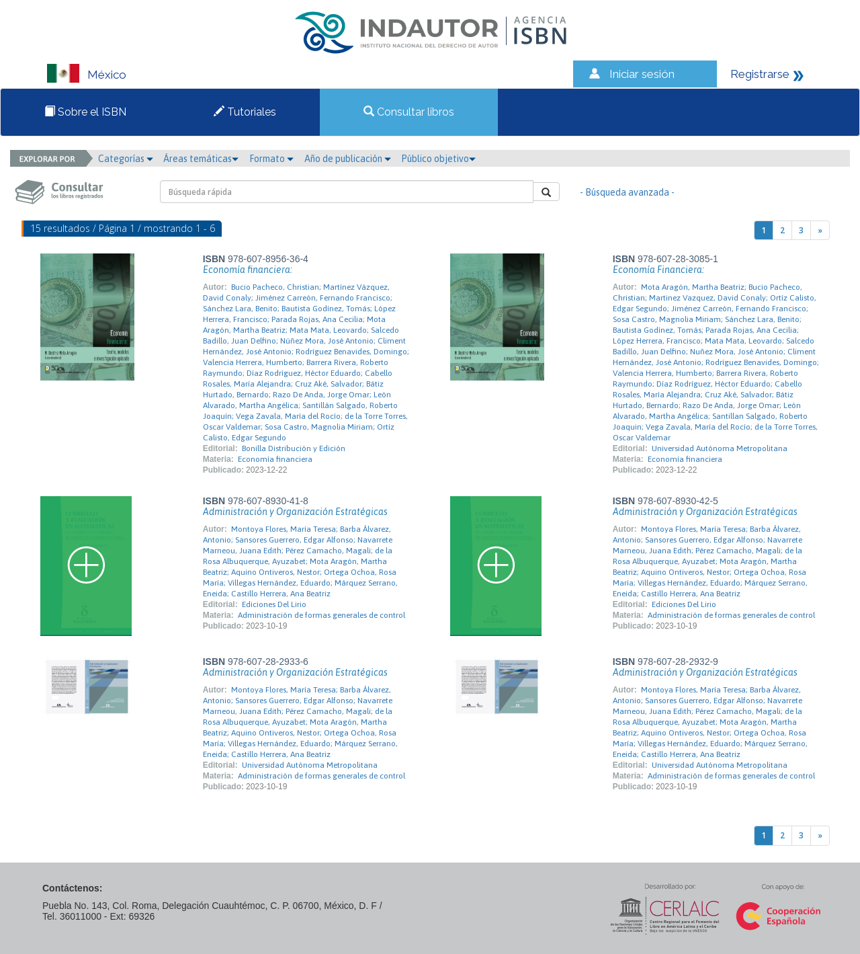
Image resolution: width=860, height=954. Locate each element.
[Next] (820, 230)
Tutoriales (245, 112)
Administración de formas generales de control (321, 615)
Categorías (125, 158)
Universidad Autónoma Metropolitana (719, 448)
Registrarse (759, 74)
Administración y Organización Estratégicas (295, 511)
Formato (271, 158)
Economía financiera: (247, 269)
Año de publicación (347, 158)
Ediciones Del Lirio (274, 604)
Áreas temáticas (201, 158)
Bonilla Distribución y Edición (293, 448)
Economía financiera (275, 459)
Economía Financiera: (658, 269)
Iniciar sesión (642, 74)
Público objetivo (438, 158)
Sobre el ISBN (85, 112)
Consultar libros (408, 112)
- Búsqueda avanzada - (627, 192)
